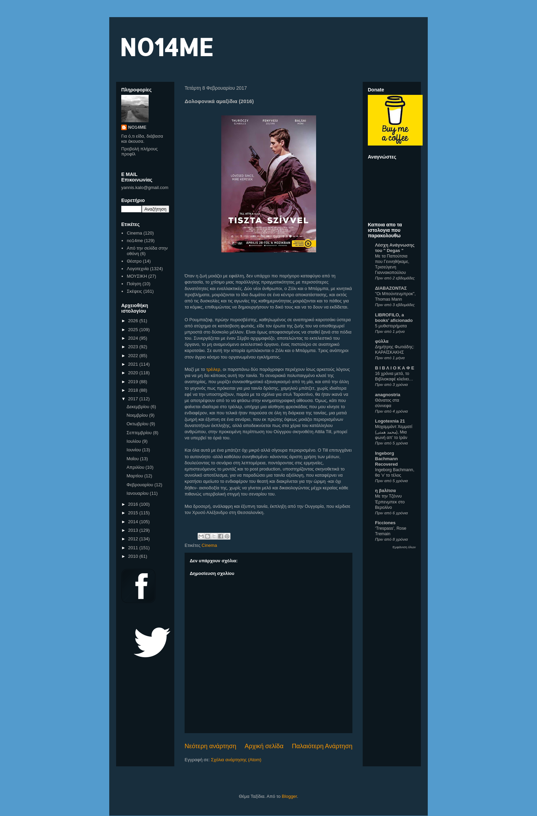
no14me (135, 240)
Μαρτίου (136, 475)
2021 (133, 364)
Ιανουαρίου (138, 493)
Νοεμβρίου (138, 415)
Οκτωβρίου (138, 423)
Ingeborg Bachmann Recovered (386, 459)
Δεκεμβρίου (139, 406)
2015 (133, 512)
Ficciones (385, 522)
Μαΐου (133, 458)
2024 (133, 338)
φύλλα (381, 341)
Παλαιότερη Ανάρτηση (322, 746)
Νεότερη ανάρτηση (210, 746)
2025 (133, 329)
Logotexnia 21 (390, 421)
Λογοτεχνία (138, 268)
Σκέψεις (134, 291)
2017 (133, 398)
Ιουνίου (134, 449)
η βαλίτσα (385, 490)
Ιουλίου (134, 441)
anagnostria (387, 394)
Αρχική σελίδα (264, 746)
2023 (133, 346)
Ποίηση (134, 283)
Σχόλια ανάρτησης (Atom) (236, 759)
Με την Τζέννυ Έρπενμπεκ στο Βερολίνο (390, 502)
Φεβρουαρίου (140, 484)
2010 (133, 556)
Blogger (289, 796)
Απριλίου (136, 467)
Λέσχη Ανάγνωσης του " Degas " (394, 247)
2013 (133, 530)
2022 (133, 355)
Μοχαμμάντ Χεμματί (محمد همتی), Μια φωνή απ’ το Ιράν (393, 432)
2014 (133, 521)
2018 (133, 390)
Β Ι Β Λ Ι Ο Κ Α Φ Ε (394, 368)
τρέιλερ (213, 369)
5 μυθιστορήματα (391, 326)
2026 (133, 320)
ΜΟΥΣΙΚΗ (137, 276)
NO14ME (166, 47)
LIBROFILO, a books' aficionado (394, 317)
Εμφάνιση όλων (404, 547)
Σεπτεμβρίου (140, 432)
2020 (133, 372)
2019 (133, 381)
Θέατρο (134, 261)
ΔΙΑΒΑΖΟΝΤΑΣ (391, 288)
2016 (133, 504)
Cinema (209, 545)
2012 (133, 538)
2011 (133, 547)
